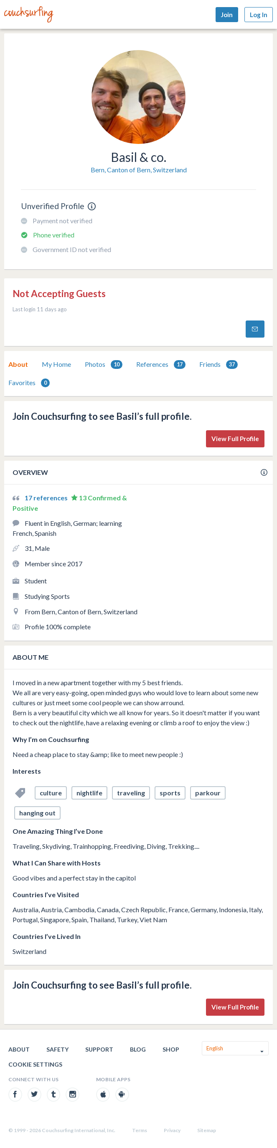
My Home (56, 364)
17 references (47, 498)
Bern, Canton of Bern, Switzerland (139, 170)
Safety (57, 1049)
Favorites (29, 382)
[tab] (18, 364)
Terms (139, 1130)
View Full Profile (235, 438)
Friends (218, 364)
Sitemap (206, 1130)
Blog (138, 1049)
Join (227, 14)
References (161, 364)
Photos (103, 364)
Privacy (172, 1130)
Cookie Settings (35, 1064)
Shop (171, 1049)
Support (99, 1049)
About (18, 364)
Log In (258, 14)
